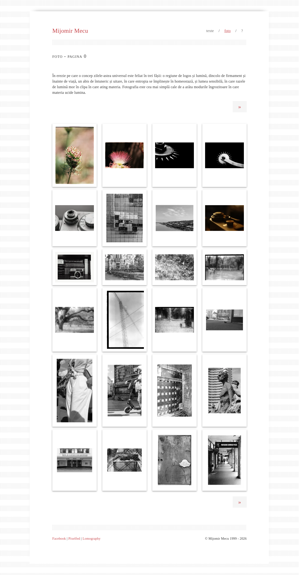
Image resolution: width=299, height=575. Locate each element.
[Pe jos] (224, 320)
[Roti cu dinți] (74, 218)
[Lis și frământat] (224, 390)
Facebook (59, 538)
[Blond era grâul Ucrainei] (174, 267)
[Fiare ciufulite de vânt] (124, 460)
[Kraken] (74, 320)
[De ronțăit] (224, 460)
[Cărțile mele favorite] (74, 267)
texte (210, 31)
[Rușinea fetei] (74, 155)
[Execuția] (124, 267)
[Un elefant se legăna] (174, 390)
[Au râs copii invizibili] (224, 267)
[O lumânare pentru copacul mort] (174, 320)
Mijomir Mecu (70, 31)
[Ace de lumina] (174, 155)
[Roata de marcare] (224, 155)
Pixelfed (74, 538)
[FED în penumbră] (224, 218)
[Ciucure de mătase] (124, 155)
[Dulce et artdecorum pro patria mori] (74, 460)
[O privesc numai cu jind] (124, 390)
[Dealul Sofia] (174, 218)
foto (227, 31)
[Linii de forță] (124, 320)
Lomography (92, 538)
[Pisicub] (124, 218)
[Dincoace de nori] (74, 390)
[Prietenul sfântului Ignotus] (174, 460)
